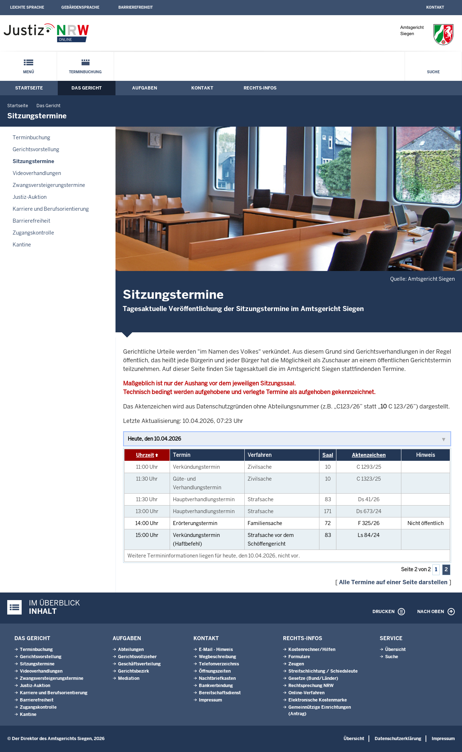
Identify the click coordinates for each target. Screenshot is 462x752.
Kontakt (435, 7)
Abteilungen (131, 649)
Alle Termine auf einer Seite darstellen (393, 582)
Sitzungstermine (33, 161)
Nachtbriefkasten (217, 678)
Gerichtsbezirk (133, 671)
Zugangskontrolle (33, 232)
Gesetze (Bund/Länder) (313, 678)
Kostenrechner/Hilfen (311, 649)
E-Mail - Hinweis (216, 649)
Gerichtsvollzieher (137, 657)
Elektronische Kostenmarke (317, 700)
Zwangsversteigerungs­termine (49, 185)
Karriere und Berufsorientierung (51, 209)
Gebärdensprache (80, 7)
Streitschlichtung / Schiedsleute (323, 671)
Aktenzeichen (369, 455)
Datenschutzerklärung (398, 739)
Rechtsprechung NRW (311, 685)
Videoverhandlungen (37, 173)
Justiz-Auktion (30, 197)
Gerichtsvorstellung (36, 149)
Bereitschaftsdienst (220, 693)
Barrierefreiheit (135, 7)
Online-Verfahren (306, 693)
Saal (327, 455)
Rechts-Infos (260, 88)
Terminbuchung (85, 72)
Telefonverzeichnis (219, 664)
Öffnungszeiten (215, 671)
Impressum (210, 700)
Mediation (128, 678)
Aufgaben (144, 88)
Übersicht (395, 649)
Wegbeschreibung (217, 657)
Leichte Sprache (27, 7)
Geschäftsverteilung (139, 664)
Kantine (22, 244)
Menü (28, 72)
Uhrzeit (145, 455)
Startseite (29, 88)
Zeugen (296, 664)
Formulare (299, 657)
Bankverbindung (216, 685)
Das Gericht (86, 88)
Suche (433, 72)
